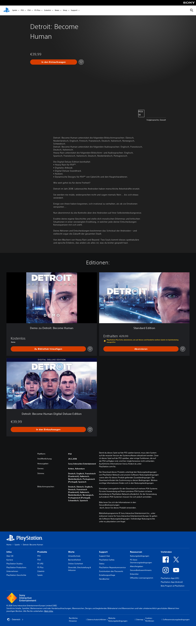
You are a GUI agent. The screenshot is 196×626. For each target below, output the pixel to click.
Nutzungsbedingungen (139, 556)
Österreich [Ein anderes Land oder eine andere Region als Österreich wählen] (15, 619)
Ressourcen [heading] (136, 551)
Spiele (14, 10)
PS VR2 (40, 563)
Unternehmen (12, 571)
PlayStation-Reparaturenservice (112, 567)
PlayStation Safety (106, 559)
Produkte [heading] (42, 551)
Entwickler (134, 574)
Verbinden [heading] (166, 551)
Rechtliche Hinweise (73, 619)
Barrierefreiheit (74, 559)
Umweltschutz (74, 556)
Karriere (9, 559)
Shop (65, 10)
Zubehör (47, 10)
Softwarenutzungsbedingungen (176, 619)
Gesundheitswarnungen (109, 505)
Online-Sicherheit (75, 563)
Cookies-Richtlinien (149, 619)
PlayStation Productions (16, 567)
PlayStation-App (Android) (172, 582)
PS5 (22, 10)
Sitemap (139, 619)
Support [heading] (103, 551)
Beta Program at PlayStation (172, 585)
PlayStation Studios (14, 563)
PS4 (29, 10)
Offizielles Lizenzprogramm (141, 578)
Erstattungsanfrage (107, 575)
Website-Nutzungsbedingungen (117, 619)
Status (101, 563)
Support (74, 10)
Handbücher (104, 579)
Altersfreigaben (136, 566)
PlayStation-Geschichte (16, 575)
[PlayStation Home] (6, 10)
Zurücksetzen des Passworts (111, 571)
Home (8, 544)
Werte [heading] (71, 551)
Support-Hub (104, 556)
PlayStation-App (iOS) (170, 578)
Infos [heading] (9, 551)
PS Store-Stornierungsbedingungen (141, 561)
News (57, 10)
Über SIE (9, 556)
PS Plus (37, 10)
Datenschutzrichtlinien (96, 619)
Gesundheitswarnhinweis (141, 570)
